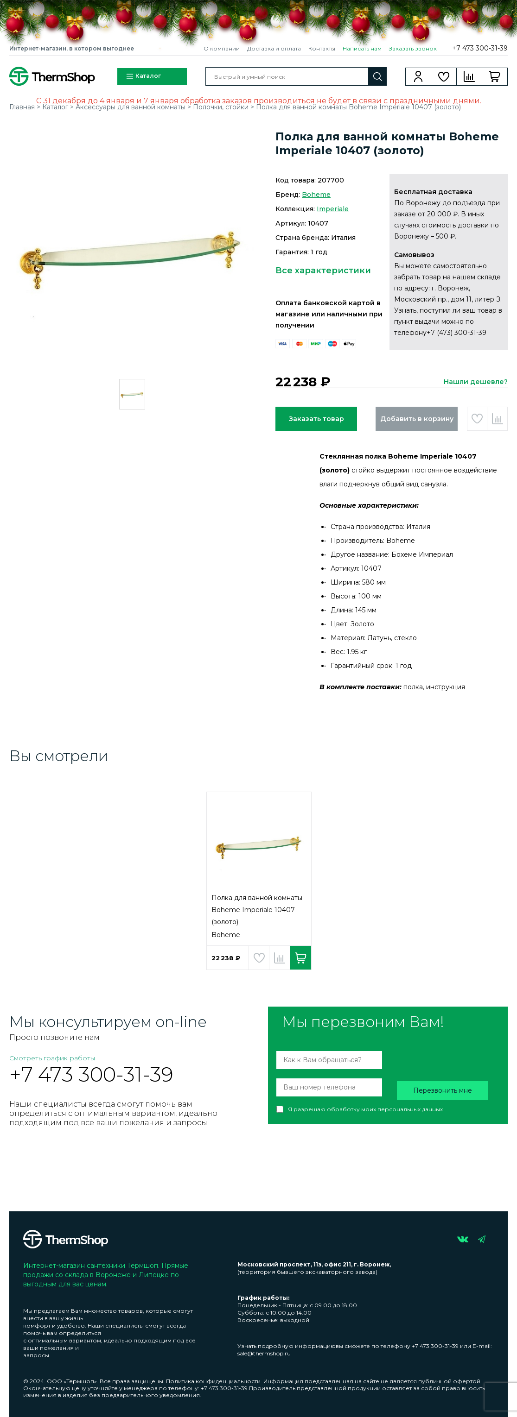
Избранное (444, 76)
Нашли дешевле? (476, 382)
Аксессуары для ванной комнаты (130, 107)
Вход (418, 76)
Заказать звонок (413, 48)
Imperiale (333, 209)
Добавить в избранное (477, 418)
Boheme (316, 194)
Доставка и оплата (274, 48)
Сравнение (469, 76)
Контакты (321, 48)
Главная (22, 107)
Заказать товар (316, 419)
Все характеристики (323, 270)
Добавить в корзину (416, 419)
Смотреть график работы (52, 1058)
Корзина (495, 76)
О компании (222, 48)
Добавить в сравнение (497, 418)
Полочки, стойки (221, 107)
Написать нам (362, 48)
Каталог (143, 76)
